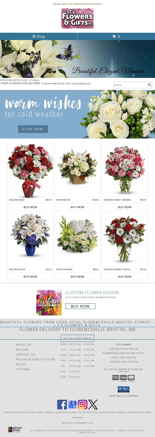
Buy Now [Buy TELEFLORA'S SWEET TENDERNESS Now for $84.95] (125, 207)
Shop (38, 36)
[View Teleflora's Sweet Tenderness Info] (124, 170)
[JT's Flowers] (77, 28)
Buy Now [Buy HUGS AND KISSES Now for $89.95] (30, 207)
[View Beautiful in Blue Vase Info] (30, 235)
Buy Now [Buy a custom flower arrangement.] (80, 306)
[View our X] (93, 408)
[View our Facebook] (62, 408)
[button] (123, 389)
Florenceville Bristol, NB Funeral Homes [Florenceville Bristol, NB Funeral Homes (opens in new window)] (28, 412)
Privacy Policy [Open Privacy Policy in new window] (105, 430)
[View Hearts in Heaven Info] (77, 235)
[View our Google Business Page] (72, 408)
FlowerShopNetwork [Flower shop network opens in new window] (79, 430)
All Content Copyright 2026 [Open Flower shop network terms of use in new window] (47, 430)
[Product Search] (130, 85)
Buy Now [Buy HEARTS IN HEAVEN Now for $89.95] (77, 277)
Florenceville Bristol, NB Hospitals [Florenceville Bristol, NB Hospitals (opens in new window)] (76, 412)
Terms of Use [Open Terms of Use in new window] (87, 432)
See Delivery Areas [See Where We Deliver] (77, 338)
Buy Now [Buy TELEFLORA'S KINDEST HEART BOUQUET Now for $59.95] (125, 277)
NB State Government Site (77, 422)
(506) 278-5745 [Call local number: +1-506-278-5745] (127, 357)
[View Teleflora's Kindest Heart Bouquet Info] (124, 240)
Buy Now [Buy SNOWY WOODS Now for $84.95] (77, 207)
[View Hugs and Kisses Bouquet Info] (30, 170)
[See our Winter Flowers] (77, 114)
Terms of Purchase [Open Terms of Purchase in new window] (130, 430)
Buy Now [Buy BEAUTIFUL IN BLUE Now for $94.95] (30, 277)
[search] (149, 84)
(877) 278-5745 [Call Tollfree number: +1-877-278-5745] (129, 361)
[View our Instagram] (82, 408)
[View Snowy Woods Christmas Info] (77, 166)
